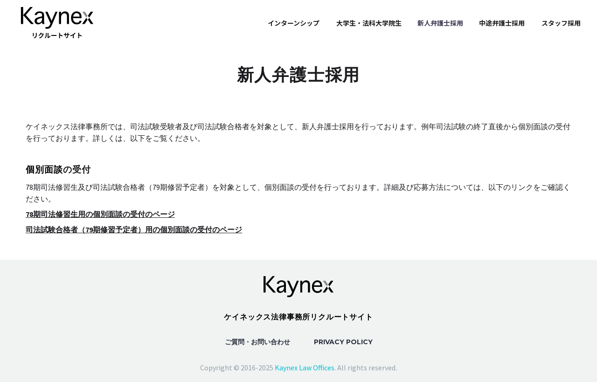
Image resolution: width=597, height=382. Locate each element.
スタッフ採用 (561, 23)
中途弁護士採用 (502, 23)
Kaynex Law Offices (304, 367)
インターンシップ (293, 23)
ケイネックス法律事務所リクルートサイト (298, 317)
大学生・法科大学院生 (369, 23)
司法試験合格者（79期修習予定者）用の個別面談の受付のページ (134, 229)
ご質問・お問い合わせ (257, 342)
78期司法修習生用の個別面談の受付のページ (100, 214)
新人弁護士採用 (440, 23)
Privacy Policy (343, 342)
